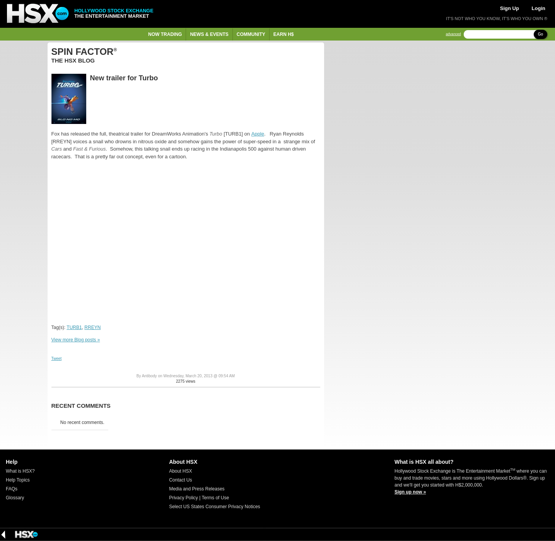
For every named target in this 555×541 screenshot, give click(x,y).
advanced (453, 34)
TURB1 (74, 327)
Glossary (15, 497)
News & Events (209, 34)
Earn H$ (283, 34)
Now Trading (165, 34)
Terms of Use (215, 497)
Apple (257, 134)
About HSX (180, 471)
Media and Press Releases (196, 489)
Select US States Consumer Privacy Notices (214, 506)
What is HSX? (20, 471)
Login (538, 8)
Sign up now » (410, 492)
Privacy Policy (183, 497)
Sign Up (509, 8)
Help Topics (18, 480)
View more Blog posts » (75, 340)
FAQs (11, 489)
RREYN (92, 327)
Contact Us (180, 480)
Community (251, 34)
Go (540, 34)
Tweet (56, 358)
